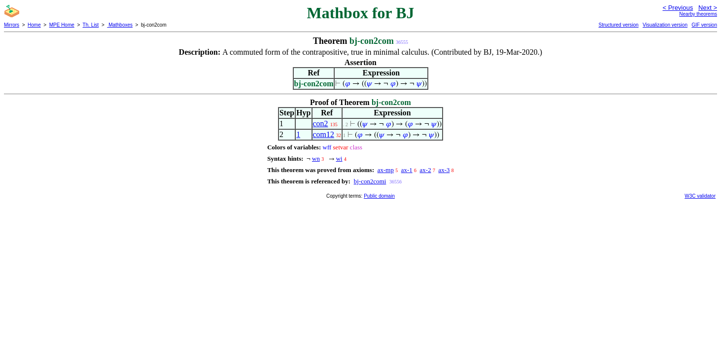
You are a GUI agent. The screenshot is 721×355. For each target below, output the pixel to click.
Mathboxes (120, 25)
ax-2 (425, 170)
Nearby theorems (698, 14)
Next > (707, 7)
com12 (324, 134)
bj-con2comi (370, 181)
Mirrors (11, 25)
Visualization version (665, 25)
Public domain (379, 196)
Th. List (91, 25)
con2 (320, 123)
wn (316, 158)
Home (34, 25)
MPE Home (61, 25)
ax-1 (406, 170)
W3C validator (700, 196)
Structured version (618, 25)
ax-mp (386, 170)
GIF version (704, 25)
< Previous (677, 7)
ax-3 (443, 170)
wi (339, 158)
